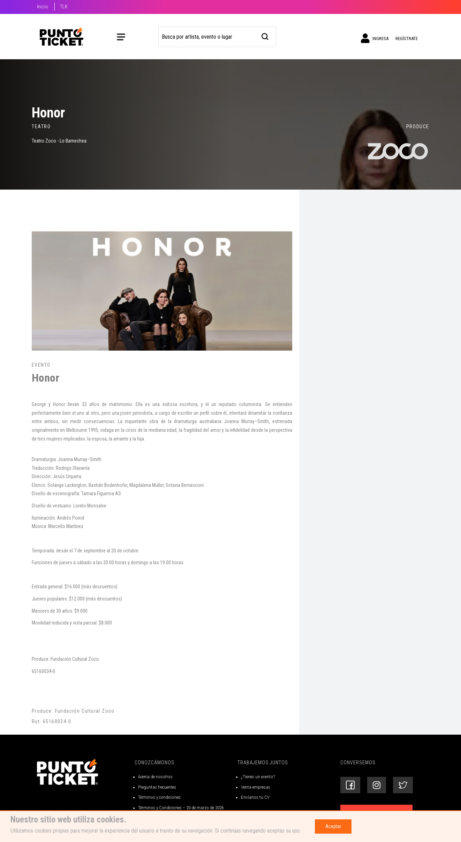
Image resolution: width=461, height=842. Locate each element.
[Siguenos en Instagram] (376, 785)
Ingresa (374, 38)
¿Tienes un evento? (258, 776)
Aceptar (333, 826)
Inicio (42, 6)
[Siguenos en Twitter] (403, 785)
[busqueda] (265, 36)
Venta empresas (255, 787)
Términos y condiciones (159, 797)
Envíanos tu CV (255, 797)
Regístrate (406, 38)
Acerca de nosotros (155, 776)
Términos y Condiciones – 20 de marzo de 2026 (181, 807)
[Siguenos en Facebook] (350, 785)
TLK (64, 6)
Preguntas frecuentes (157, 787)
